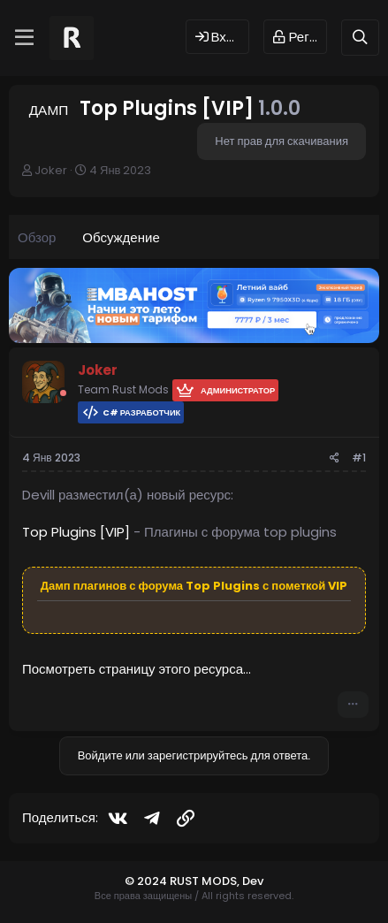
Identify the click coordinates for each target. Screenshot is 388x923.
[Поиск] (360, 37)
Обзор (37, 237)
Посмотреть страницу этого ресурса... (136, 669)
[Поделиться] (334, 458)
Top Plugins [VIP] (76, 532)
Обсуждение (120, 237)
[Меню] (24, 38)
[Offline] (63, 393)
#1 (359, 457)
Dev (252, 881)
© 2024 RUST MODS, (183, 881)
